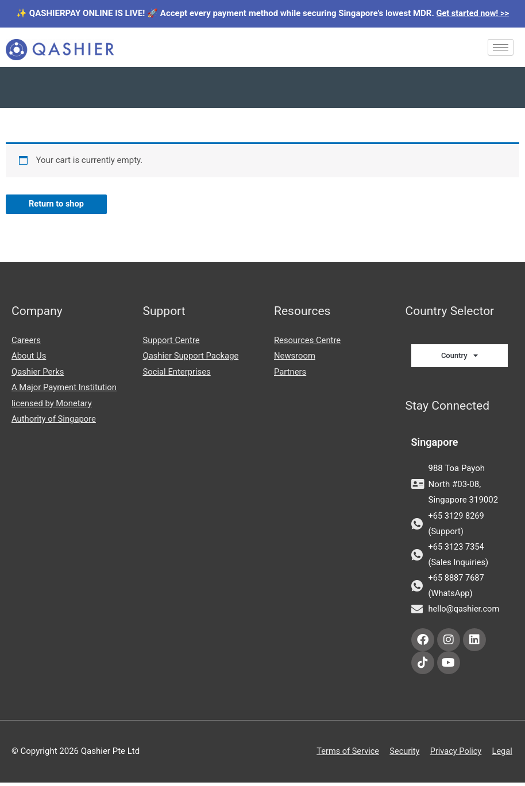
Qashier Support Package (191, 356)
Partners (290, 372)
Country (459, 356)
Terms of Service (344, 755)
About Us (29, 356)
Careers (26, 340)
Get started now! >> (472, 13)
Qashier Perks (38, 372)
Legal (503, 755)
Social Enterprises (177, 372)
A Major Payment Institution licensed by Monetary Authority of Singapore (64, 404)
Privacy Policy (455, 755)
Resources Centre (308, 340)
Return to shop (57, 204)
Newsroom (295, 356)
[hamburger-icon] (501, 47)
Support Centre (171, 340)
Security (402, 755)
